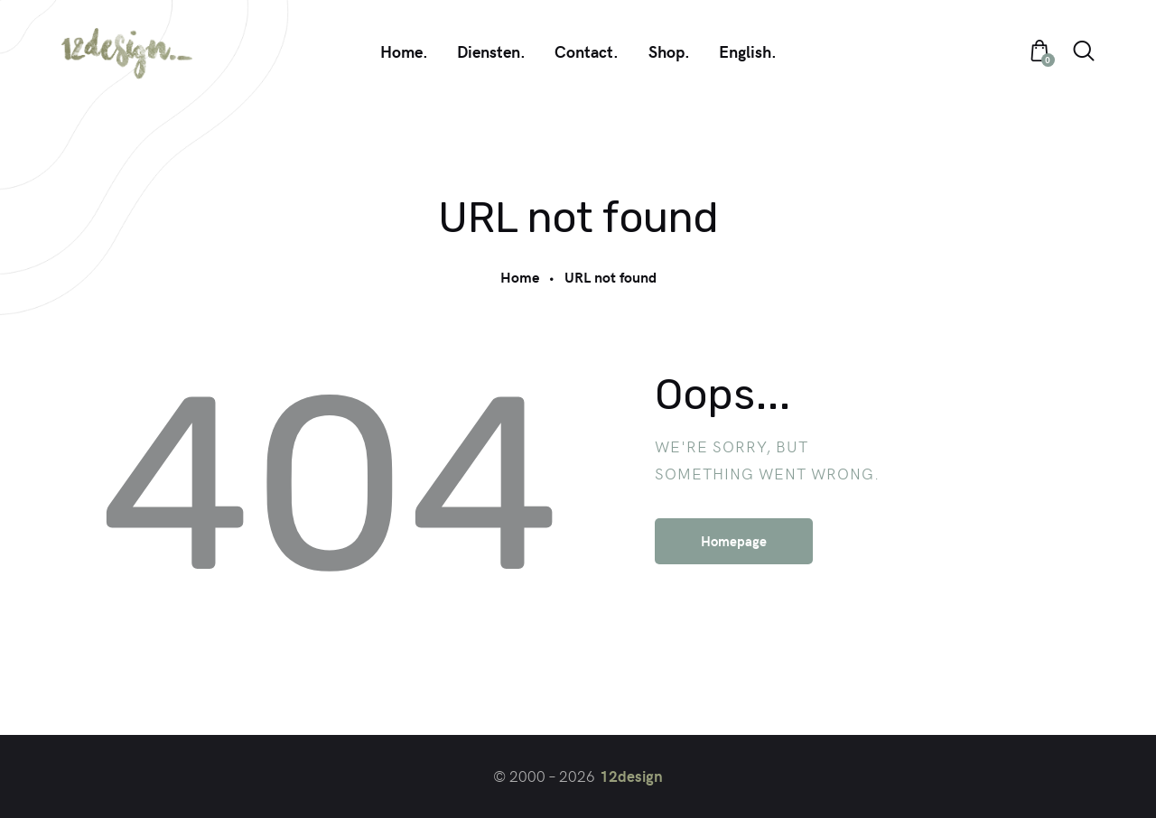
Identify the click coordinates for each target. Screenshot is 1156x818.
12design (631, 775)
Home (519, 276)
